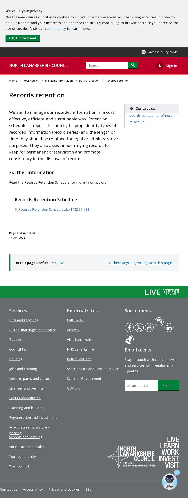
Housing (15, 359)
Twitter (138, 328)
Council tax (18, 349)
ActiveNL (74, 330)
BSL (88, 489)
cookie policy (55, 28)
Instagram (159, 322)
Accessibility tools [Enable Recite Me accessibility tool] (163, 52)
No (62, 262)
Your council (31, 80)
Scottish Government (84, 378)
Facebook (129, 328)
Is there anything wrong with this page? (141, 262)
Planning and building (26, 408)
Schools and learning (26, 437)
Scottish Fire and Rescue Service (93, 369)
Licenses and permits (26, 388)
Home (13, 80)
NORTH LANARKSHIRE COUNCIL (39, 65)
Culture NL (75, 320)
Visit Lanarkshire (80, 339)
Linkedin (168, 328)
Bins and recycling (23, 320)
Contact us (8, 489)
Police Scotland (79, 359)
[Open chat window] (171, 480)
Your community (22, 456)
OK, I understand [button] (22, 38)
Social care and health (27, 447)
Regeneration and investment (33, 417)
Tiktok (128, 340)
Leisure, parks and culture (30, 378)
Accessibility (33, 489)
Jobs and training (23, 369)
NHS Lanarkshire (80, 349)
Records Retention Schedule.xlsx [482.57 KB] (53, 209)
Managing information (59, 80)
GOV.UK (73, 388)
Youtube (149, 328)
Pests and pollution (25, 398)
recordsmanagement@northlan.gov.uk (151, 118)
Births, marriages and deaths (32, 330)
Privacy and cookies (64, 489)
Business (16, 339)
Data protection (89, 80)
